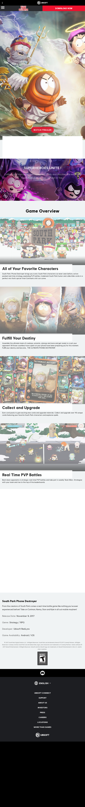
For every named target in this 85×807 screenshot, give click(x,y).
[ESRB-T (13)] (42, 658)
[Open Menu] (2, 7)
